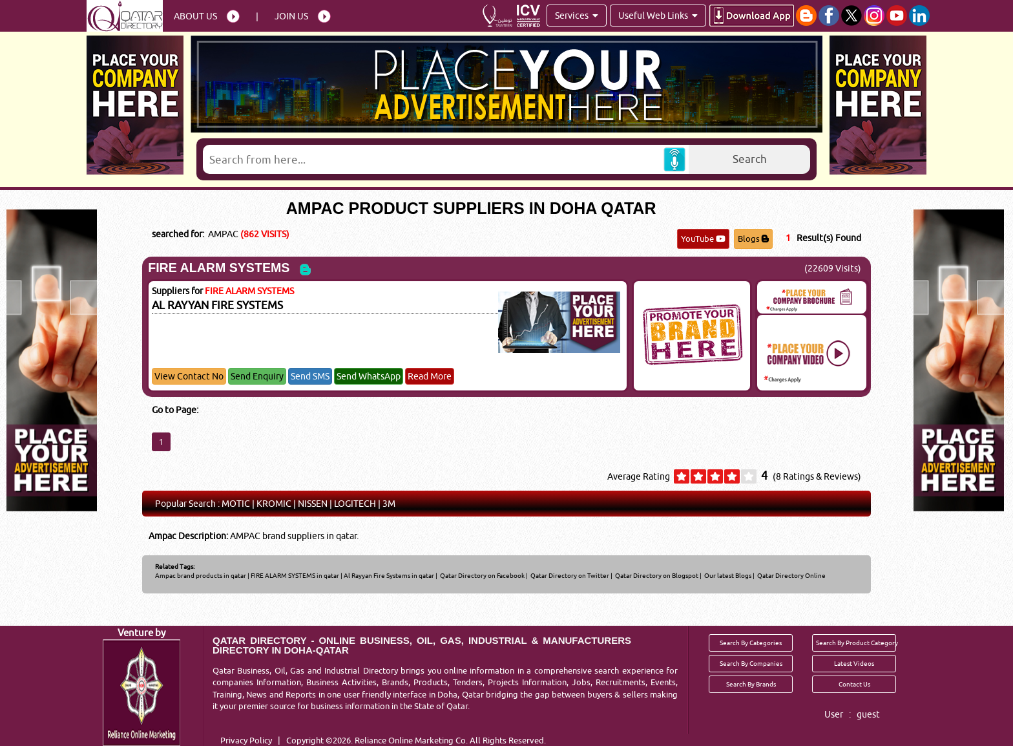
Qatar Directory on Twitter (569, 575)
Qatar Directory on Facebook (482, 575)
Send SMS (310, 376)
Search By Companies (751, 663)
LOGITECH (355, 503)
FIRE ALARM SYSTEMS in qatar (295, 575)
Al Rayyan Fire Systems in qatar (389, 575)
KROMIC (273, 503)
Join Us (291, 16)
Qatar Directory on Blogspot (656, 575)
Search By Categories (751, 642)
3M (388, 503)
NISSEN (313, 503)
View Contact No (189, 376)
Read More (430, 376)
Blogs (753, 238)
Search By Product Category (856, 642)
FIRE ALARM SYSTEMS (218, 268)
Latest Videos (854, 663)
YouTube (703, 238)
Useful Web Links (658, 15)
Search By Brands (751, 684)
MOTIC (236, 503)
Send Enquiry (257, 376)
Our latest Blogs (727, 575)
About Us (195, 16)
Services (576, 15)
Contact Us (854, 684)
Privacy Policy (246, 740)
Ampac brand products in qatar (200, 575)
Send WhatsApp (369, 376)
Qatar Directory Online (791, 575)
